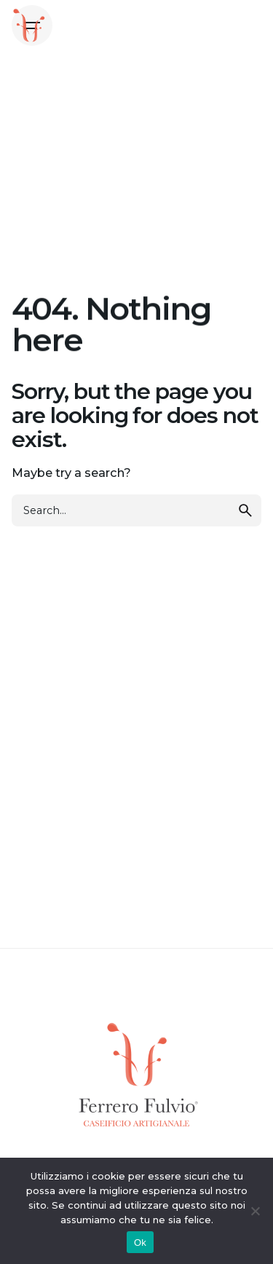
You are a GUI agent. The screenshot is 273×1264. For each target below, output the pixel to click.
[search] (245, 510)
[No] (255, 1211)
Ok (140, 1242)
